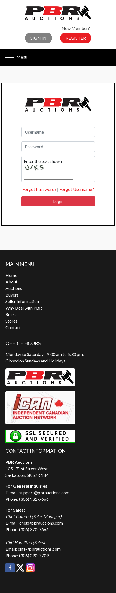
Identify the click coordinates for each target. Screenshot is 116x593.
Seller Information (22, 301)
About (11, 281)
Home (11, 275)
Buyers (12, 294)
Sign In (38, 37)
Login (58, 201)
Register (76, 37)
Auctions (13, 288)
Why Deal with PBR (23, 307)
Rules (10, 314)
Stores (11, 320)
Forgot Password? (39, 189)
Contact (13, 327)
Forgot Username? (76, 189)
